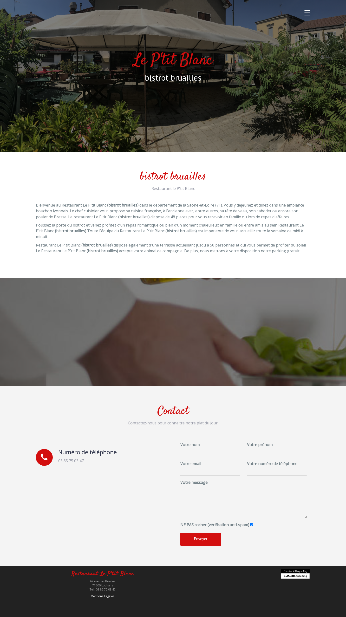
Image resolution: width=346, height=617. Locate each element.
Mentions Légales (102, 596)
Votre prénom (260, 444)
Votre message (194, 482)
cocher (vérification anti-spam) (214, 524)
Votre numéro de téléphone (272, 463)
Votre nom (190, 444)
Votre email (190, 463)
